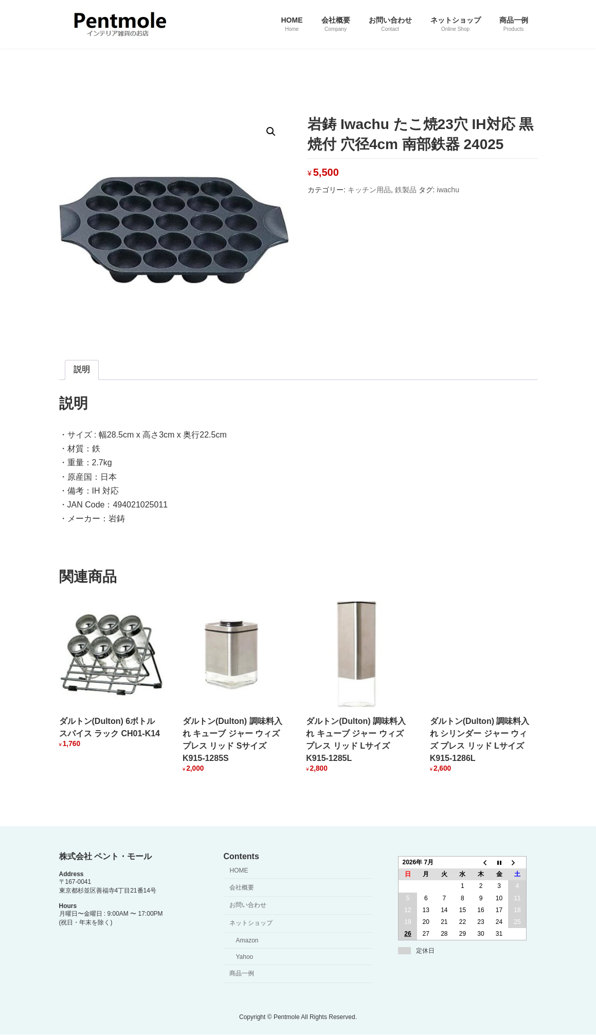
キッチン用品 (369, 190)
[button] (271, 131)
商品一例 (241, 973)
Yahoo (244, 956)
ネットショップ (251, 923)
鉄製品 (406, 190)
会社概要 (241, 887)
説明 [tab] (82, 369)
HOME (238, 870)
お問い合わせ (247, 905)
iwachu (448, 190)
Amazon (247, 940)
